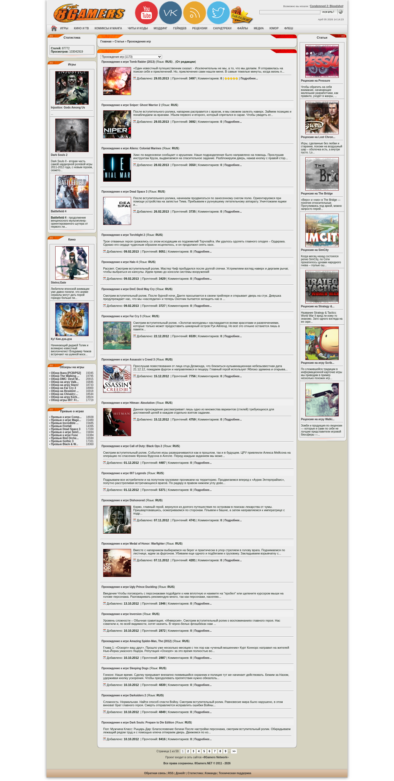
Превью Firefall (61, 426)
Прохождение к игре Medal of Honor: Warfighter (133, 543)
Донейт (181, 773)
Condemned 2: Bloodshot (326, 6)
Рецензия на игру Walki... (318, 419)
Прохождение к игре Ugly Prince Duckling (129, 586)
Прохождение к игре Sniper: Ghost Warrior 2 (131, 105)
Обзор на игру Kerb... (65, 397)
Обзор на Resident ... (65, 391)
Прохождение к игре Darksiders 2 (124, 695)
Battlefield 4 (58, 211)
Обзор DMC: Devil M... (65, 379)
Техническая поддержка (235, 773)
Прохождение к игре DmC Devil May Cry (128, 289)
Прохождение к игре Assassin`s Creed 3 (128, 359)
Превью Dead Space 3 (65, 429)
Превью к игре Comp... (66, 417)
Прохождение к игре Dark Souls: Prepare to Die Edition (138, 722)
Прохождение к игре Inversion (122, 614)
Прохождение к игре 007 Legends (124, 473)
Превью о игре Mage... (66, 420)
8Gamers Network (215, 757)
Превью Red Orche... (65, 438)
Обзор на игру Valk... (65, 382)
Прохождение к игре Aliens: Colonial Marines (131, 148)
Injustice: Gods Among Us (68, 107)
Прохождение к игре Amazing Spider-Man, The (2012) (137, 641)
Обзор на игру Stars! (65, 385)
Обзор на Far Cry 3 (63, 388)
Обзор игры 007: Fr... (65, 400)
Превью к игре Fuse (64, 435)
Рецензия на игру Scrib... (317, 362)
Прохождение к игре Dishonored (123, 500)
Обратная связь (155, 773)
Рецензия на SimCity (315, 249)
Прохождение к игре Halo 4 (120, 262)
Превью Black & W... (64, 444)
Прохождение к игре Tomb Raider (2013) (128, 61)
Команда (211, 773)
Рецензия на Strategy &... (317, 306)
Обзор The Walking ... (65, 375)
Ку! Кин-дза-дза (61, 339)
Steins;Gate (58, 282)
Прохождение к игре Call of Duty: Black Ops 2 (132, 446)
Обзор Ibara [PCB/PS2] (66, 372)
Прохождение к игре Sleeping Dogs (125, 668)
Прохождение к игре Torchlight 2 (123, 234)
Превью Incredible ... (65, 423)
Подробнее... (249, 78)
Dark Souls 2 (59, 154)
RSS (171, 773)
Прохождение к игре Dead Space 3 (124, 191)
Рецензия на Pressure (315, 80)
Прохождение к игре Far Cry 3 (121, 316)
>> (234, 751)
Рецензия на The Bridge (317, 193)
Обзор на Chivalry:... (64, 394)
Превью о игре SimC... (66, 432)
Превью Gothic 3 (62, 441)
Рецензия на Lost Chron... (318, 137)
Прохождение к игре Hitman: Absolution (128, 402)
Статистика (195, 773)
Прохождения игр (139, 41)
